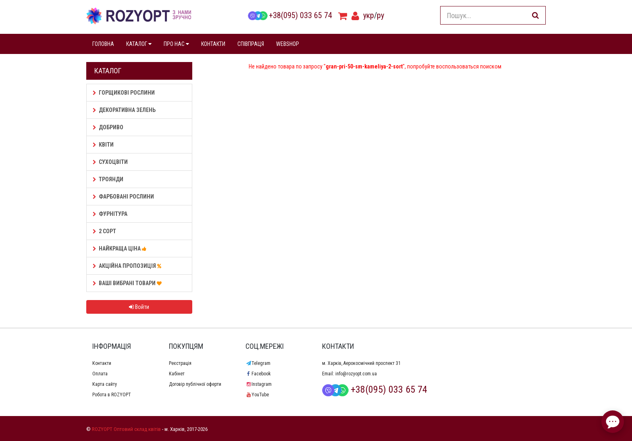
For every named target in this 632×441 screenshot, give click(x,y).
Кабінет (177, 374)
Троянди (108, 179)
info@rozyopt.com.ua (356, 374)
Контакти (101, 363)
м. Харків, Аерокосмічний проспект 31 (361, 363)
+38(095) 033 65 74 (290, 15)
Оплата (100, 374)
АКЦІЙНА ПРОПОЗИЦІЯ (128, 266)
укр (368, 15)
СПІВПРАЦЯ (250, 44)
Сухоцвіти (110, 162)
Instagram (258, 384)
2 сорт (104, 231)
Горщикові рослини (124, 92)
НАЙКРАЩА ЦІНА (121, 248)
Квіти (103, 144)
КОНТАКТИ (213, 44)
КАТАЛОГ (139, 44)
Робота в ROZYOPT (111, 395)
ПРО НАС (176, 44)
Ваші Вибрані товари (128, 283)
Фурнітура (110, 214)
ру (380, 15)
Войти (139, 307)
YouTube (257, 395)
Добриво (108, 127)
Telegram (257, 363)
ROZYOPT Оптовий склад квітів (126, 429)
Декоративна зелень (124, 110)
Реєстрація (180, 363)
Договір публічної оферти (195, 384)
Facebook (258, 374)
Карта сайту (104, 384)
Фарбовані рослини (123, 196)
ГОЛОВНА (103, 44)
